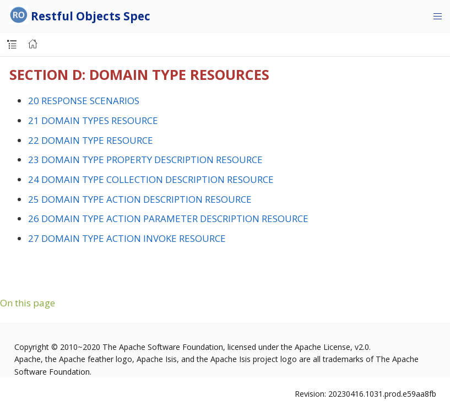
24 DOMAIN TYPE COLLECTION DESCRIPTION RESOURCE (151, 179)
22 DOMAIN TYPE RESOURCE (90, 140)
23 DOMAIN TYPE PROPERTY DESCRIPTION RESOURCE (145, 159)
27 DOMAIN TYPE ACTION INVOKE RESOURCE (127, 238)
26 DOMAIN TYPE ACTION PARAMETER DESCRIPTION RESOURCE (168, 218)
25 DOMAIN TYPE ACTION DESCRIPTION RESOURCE (140, 199)
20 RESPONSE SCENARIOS (83, 100)
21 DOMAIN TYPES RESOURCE (93, 120)
